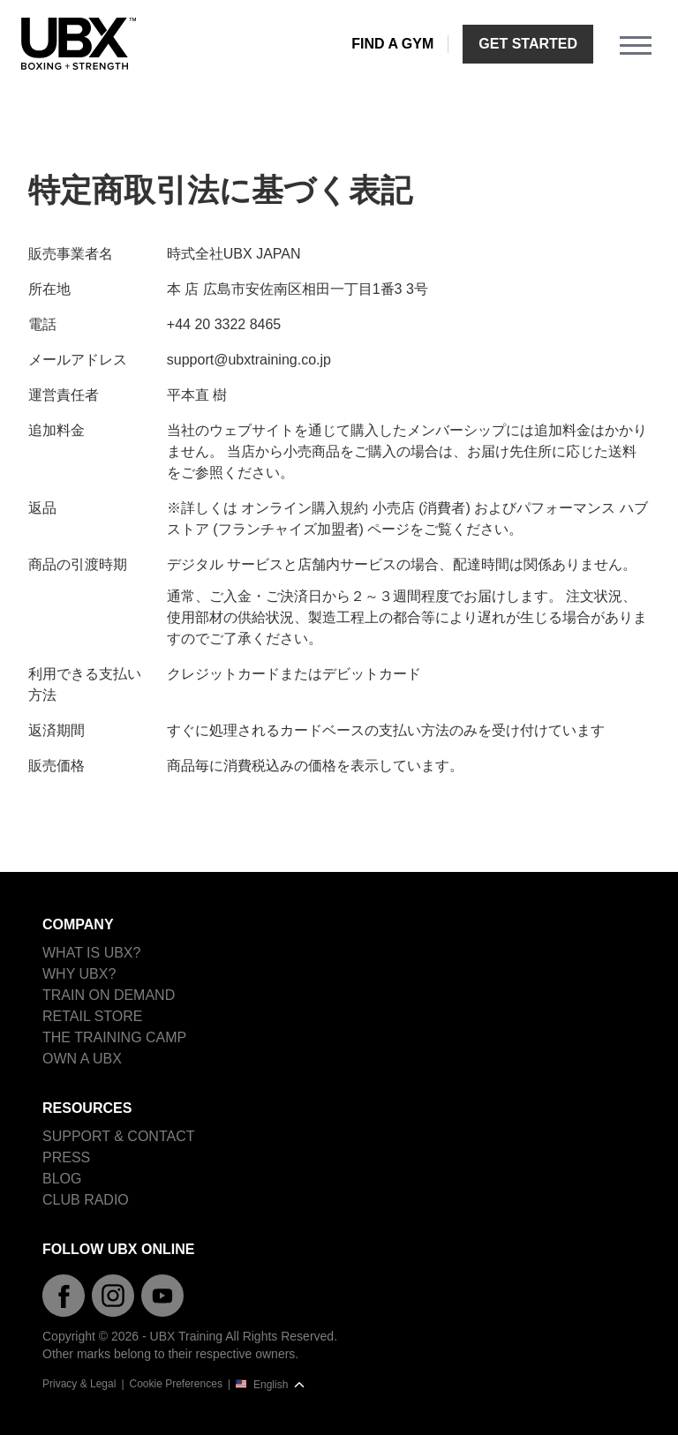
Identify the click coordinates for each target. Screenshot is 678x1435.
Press (66, 1157)
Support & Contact (118, 1136)
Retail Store (92, 1016)
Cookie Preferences (176, 1384)
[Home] (78, 44)
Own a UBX (82, 1058)
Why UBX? (79, 973)
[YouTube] (162, 1295)
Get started (527, 43)
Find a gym (392, 43)
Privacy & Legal (79, 1384)
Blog (61, 1178)
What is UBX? (91, 952)
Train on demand (108, 995)
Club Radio (85, 1199)
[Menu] (635, 44)
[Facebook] (63, 1295)
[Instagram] (113, 1295)
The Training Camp (114, 1037)
